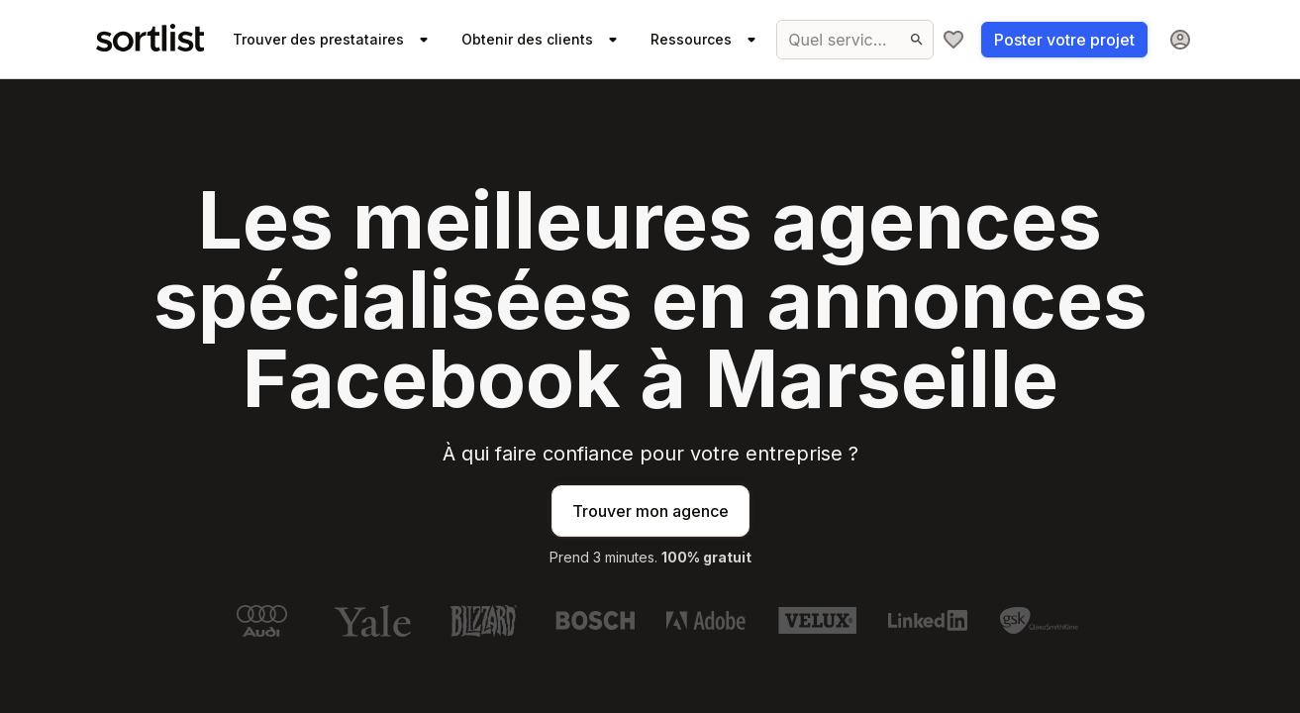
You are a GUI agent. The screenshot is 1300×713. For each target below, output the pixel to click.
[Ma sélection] (953, 39)
